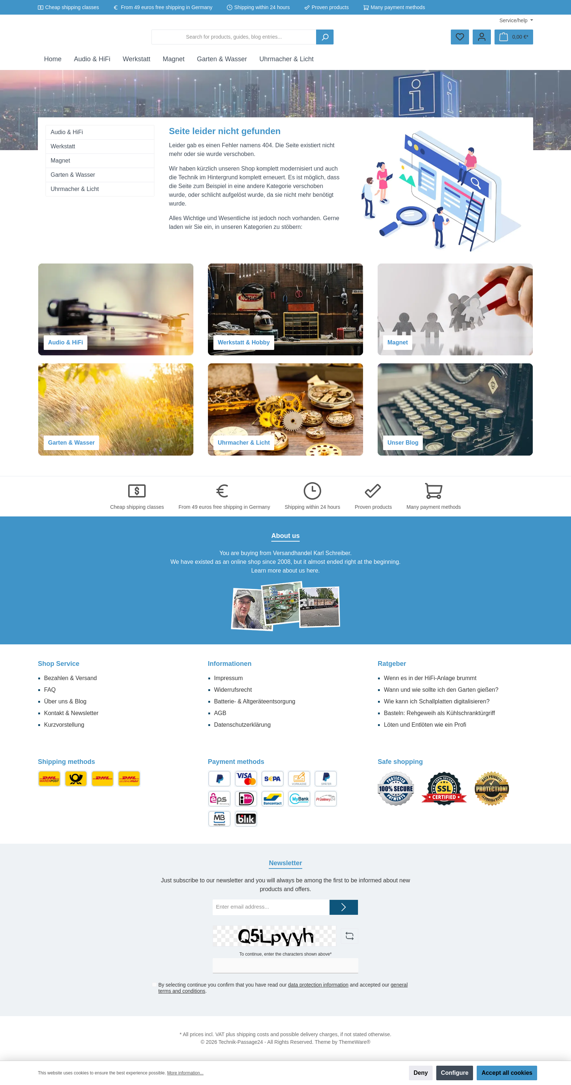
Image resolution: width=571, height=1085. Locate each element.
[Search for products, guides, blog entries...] (288, 39)
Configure (455, 1073)
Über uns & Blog (65, 701)
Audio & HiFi (67, 138)
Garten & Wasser (73, 180)
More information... (185, 1073)
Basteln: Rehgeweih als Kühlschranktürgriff (439, 713)
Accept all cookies (506, 1073)
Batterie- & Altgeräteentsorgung (254, 701)
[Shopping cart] (514, 39)
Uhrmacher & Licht (75, 195)
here (312, 570)
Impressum (228, 678)
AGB (220, 713)
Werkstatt (63, 152)
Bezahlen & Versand (70, 678)
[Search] (379, 39)
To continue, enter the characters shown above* (285, 954)
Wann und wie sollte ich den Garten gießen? (441, 690)
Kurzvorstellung (64, 725)
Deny (421, 1073)
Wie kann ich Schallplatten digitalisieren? (436, 701)
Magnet (60, 166)
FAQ (50, 690)
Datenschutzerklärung (242, 725)
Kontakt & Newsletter (71, 713)
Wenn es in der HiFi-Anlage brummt (430, 678)
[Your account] (482, 39)
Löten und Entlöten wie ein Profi (425, 725)
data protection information (318, 985)
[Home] (53, 65)
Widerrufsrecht (233, 690)
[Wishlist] (460, 39)
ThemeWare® (354, 1042)
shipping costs (253, 1034)
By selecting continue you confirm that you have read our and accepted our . (282, 988)
